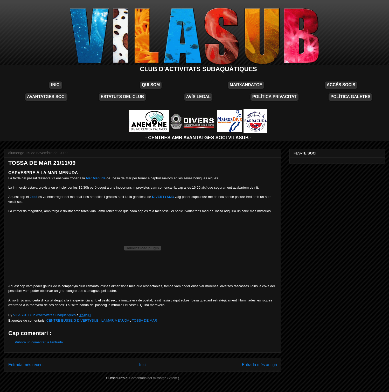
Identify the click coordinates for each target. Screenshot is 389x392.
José (33, 197)
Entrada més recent (26, 365)
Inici (143, 365)
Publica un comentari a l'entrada (39, 342)
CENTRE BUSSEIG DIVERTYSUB (73, 320)
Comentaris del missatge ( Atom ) (154, 378)
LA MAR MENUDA (115, 320)
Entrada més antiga (259, 365)
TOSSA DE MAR (144, 320)
